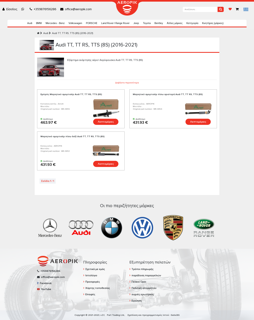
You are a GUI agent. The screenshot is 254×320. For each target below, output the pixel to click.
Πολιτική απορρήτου (144, 288)
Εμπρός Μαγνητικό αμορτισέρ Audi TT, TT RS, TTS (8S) (71, 94)
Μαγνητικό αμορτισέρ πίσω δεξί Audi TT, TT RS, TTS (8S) (72, 136)
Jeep (136, 23)
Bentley (159, 23)
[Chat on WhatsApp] (23, 9)
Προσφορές (92, 281)
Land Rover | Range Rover (115, 23)
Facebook (44, 283)
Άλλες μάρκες (175, 23)
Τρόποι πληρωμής (142, 269)
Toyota (147, 23)
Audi (29, 23)
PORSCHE (91, 23)
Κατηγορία (192, 23)
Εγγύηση (137, 300)
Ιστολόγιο (91, 275)
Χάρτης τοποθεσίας (97, 288)
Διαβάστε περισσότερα (127, 82)
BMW (39, 23)
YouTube (44, 289)
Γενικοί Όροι (139, 281)
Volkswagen (75, 23)
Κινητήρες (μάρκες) (213, 23)
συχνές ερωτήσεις (143, 294)
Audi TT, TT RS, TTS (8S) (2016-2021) (72, 33)
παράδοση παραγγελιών (146, 275)
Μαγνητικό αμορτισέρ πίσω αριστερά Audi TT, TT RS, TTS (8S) (168, 94)
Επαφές (90, 294)
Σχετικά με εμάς (95, 269)
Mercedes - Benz (55, 23)
